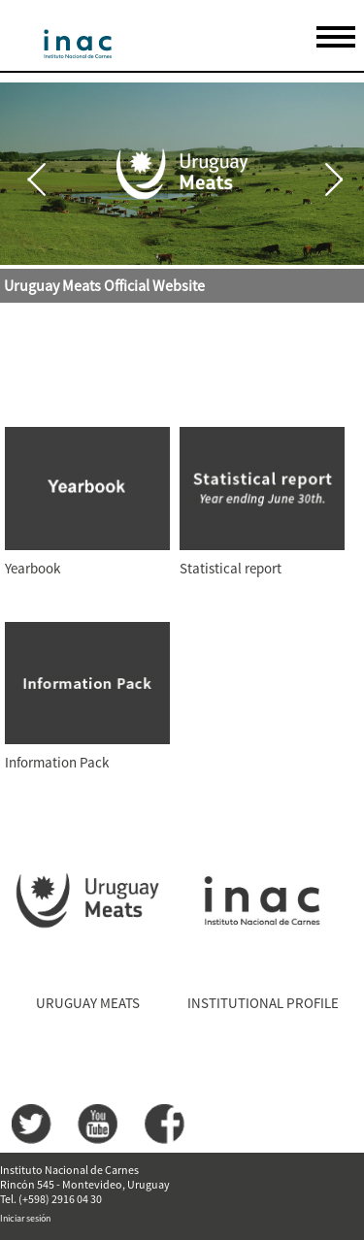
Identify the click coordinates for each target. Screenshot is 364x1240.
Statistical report (230, 568)
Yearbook (32, 568)
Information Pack (57, 762)
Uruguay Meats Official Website (104, 285)
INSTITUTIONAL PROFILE (263, 1003)
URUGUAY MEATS (88, 1003)
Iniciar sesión (25, 1218)
